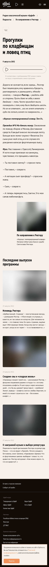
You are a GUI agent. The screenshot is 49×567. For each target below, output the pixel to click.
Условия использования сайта (11, 535)
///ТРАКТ (6, 525)
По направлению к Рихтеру (27, 20)
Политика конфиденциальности (12, 539)
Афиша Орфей (7, 505)
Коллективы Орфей (8, 508)
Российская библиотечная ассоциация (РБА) (15, 518)
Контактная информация (10, 542)
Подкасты (7, 20)
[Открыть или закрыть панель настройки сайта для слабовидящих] (40, 4)
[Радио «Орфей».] (16, 4)
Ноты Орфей (28, 505)
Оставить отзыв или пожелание (12, 484)
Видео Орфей (28, 501)
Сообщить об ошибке (9, 488)
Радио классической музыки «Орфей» (19, 15)
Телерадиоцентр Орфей (10, 501)
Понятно (11, 561)
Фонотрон (6, 522)
